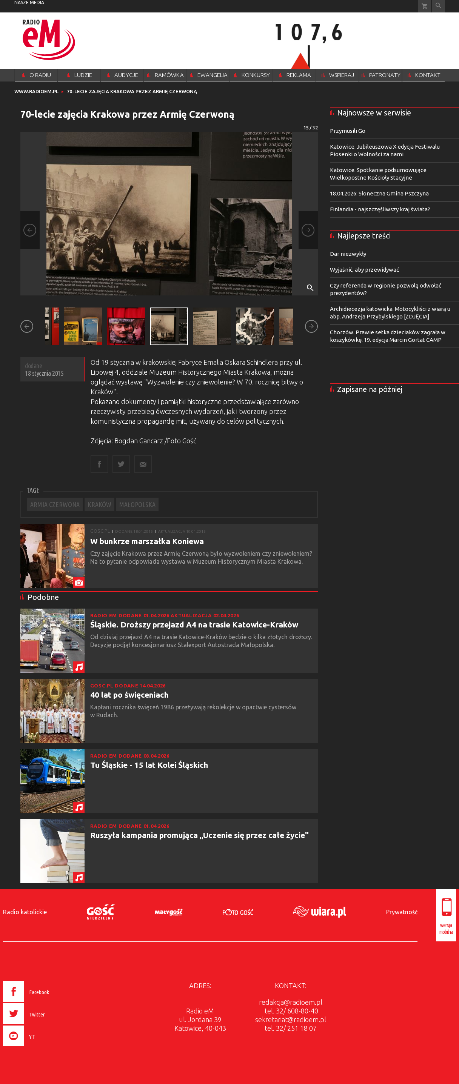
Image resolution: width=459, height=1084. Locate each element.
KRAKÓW (99, 504)
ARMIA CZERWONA (55, 504)
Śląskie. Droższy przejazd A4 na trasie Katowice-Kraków (194, 624)
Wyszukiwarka (438, 6)
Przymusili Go (347, 131)
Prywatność (401, 912)
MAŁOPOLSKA (137, 504)
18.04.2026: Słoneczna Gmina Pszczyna (379, 193)
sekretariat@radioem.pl (290, 1019)
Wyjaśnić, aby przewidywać (364, 269)
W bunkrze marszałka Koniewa (147, 541)
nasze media (29, 2)
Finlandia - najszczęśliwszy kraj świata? (380, 209)
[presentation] (42, 1047)
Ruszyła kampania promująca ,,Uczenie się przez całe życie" (199, 835)
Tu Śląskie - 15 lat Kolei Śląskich (149, 764)
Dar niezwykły (348, 254)
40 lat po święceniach (129, 694)
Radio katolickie (25, 912)
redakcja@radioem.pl (290, 1002)
